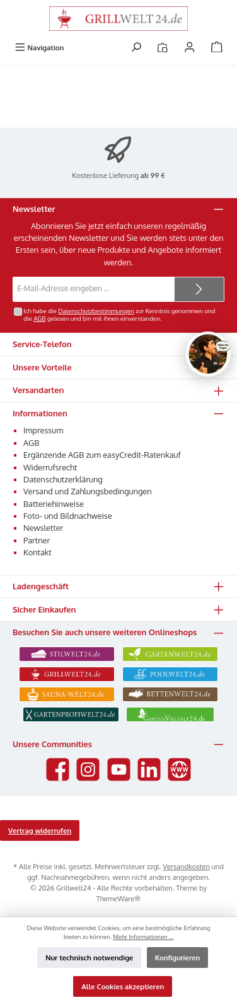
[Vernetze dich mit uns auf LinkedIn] (149, 769)
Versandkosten (186, 866)
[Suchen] (136, 47)
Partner (36, 540)
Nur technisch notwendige (89, 957)
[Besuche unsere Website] (179, 769)
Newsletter (43, 528)
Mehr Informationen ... (143, 936)
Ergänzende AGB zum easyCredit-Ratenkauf (102, 455)
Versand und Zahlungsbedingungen (87, 491)
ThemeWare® (118, 898)
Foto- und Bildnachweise (67, 516)
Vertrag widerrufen (39, 830)
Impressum (43, 430)
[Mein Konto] (190, 47)
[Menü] (39, 47)
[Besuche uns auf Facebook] (57, 769)
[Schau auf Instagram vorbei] (88, 769)
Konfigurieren (177, 957)
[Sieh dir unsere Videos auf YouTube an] (119, 769)
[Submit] (199, 289)
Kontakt (37, 552)
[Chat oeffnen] (208, 354)
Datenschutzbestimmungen (96, 310)
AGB (39, 318)
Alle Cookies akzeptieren (122, 986)
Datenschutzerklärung (63, 479)
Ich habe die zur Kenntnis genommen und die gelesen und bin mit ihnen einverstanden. (119, 314)
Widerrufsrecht (50, 467)
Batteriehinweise (53, 504)
